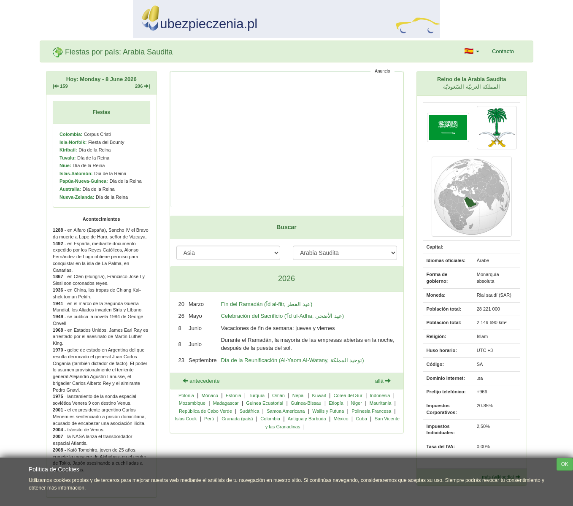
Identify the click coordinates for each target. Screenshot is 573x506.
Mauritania (381, 403)
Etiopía (336, 403)
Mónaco (210, 395)
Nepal (298, 395)
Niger (356, 403)
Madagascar (226, 403)
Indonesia (380, 395)
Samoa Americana (286, 411)
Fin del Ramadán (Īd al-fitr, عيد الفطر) (266, 304)
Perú (209, 418)
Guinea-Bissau (306, 403)
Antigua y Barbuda (307, 418)
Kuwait (319, 395)
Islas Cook (186, 418)
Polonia (186, 395)
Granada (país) (237, 418)
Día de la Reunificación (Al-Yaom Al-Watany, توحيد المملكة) (292, 360)
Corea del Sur (348, 395)
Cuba (361, 418)
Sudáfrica (249, 411)
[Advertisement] (287, 139)
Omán (278, 395)
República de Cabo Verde (205, 411)
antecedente (201, 381)
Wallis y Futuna (328, 411)
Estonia (233, 395)
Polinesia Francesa (371, 411)
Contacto (503, 51)
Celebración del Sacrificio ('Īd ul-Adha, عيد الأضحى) (282, 316)
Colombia (270, 418)
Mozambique (192, 403)
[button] (472, 51)
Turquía (257, 395)
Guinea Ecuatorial (264, 403)
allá (383, 381)
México (341, 418)
